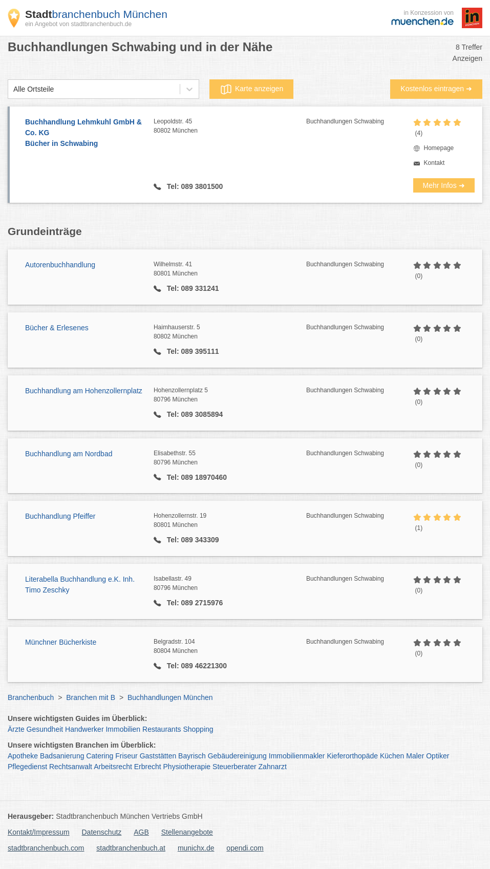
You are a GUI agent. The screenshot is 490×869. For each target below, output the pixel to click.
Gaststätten (158, 756)
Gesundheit (45, 729)
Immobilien (122, 729)
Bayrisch (192, 756)
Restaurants (161, 729)
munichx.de (196, 848)
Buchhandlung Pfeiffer (60, 516)
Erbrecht (147, 766)
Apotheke (23, 756)
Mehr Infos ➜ (444, 185)
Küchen (392, 756)
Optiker (437, 756)
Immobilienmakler (297, 756)
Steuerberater (234, 766)
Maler (415, 756)
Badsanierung (62, 756)
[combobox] (13, 89)
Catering (99, 756)
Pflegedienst (27, 766)
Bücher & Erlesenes (57, 328)
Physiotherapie (187, 766)
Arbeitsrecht (113, 766)
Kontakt (434, 162)
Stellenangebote (187, 832)
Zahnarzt (273, 766)
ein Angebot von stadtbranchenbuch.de (78, 24)
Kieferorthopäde (352, 756)
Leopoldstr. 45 (230, 126)
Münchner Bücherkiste (60, 642)
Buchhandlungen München (170, 697)
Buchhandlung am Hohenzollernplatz (83, 391)
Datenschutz (102, 832)
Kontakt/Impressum (39, 832)
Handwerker (84, 729)
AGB (141, 832)
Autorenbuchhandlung (60, 265)
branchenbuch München (96, 14)
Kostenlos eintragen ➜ (436, 88)
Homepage (439, 148)
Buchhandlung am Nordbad (68, 454)
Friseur (126, 756)
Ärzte (16, 729)
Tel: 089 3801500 (194, 186)
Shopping (198, 729)
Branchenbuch (31, 697)
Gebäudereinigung (237, 756)
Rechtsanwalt (70, 766)
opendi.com (244, 848)
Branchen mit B (90, 697)
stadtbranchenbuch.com (46, 848)
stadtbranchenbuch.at (130, 848)
